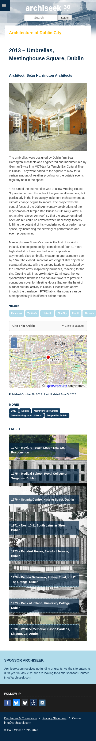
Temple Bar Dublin (57, 415)
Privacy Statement (54, 718)
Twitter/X (32, 313)
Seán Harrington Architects (26, 415)
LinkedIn (47, 313)
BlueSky (62, 313)
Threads (89, 313)
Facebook (16, 313)
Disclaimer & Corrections (20, 718)
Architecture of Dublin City (35, 32)
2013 (13, 410)
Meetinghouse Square (46, 410)
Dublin (25, 410)
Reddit (76, 313)
